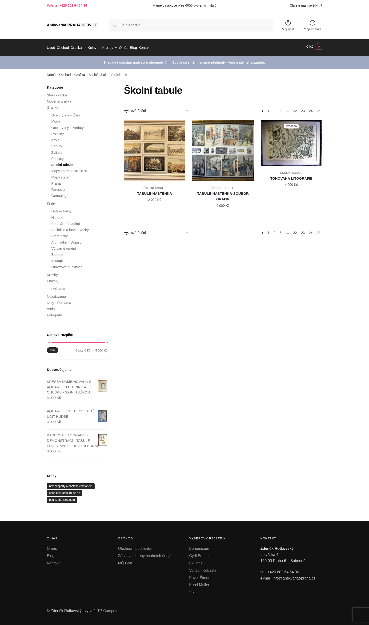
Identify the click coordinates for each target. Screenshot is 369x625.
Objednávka (312, 25)
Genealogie (60, 193)
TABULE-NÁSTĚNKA (154, 191)
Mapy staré (60, 174)
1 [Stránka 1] (268, 108)
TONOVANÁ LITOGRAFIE (291, 176)
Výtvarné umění (63, 246)
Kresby (52, 272)
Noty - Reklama (59, 300)
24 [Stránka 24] (311, 108)
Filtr (53, 347)
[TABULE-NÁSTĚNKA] (154, 148)
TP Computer (108, 608)
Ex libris (195, 561)
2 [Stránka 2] (275, 108)
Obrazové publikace (67, 264)
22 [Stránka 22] (295, 108)
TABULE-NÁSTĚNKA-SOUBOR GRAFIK (223, 194)
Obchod (65, 72)
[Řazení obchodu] (158, 108)
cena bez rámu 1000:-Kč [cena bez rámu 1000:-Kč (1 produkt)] (64, 490)
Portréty (57, 156)
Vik (191, 590)
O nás (52, 546)
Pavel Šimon (199, 575)
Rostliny (57, 131)
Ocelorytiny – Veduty (67, 125)
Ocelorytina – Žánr (65, 113)
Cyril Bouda (199, 553)
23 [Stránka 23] (303, 108)
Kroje (55, 137)
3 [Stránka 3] (280, 108)
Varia (51, 306)
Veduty (56, 143)
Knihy (51, 201)
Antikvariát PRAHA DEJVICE (72, 25)
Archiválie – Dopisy (66, 239)
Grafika (79, 72)
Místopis (57, 258)
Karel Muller (199, 582)
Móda (55, 119)
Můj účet (288, 25)
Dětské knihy (61, 209)
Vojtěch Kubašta (203, 568)
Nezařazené (56, 294)
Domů (51, 72)
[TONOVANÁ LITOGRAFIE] (291, 140)
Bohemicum (199, 546)
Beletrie (57, 252)
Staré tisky (59, 233)
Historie (57, 215)
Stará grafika (57, 92)
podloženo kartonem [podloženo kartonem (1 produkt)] (62, 497)
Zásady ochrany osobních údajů (145, 553)
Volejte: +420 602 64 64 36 (67, 5)
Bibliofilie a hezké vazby (70, 227)
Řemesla (58, 187)
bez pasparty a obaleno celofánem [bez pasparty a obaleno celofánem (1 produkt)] (70, 483)
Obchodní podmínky (135, 546)
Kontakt (53, 561)
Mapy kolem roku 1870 (69, 168)
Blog (50, 553)
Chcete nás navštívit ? (306, 5)
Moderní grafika (59, 99)
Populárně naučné (65, 221)
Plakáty (52, 278)
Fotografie (55, 312)
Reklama (58, 286)
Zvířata (56, 150)
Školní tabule (98, 72)
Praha (56, 181)
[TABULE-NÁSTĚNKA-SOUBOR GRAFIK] (223, 148)
